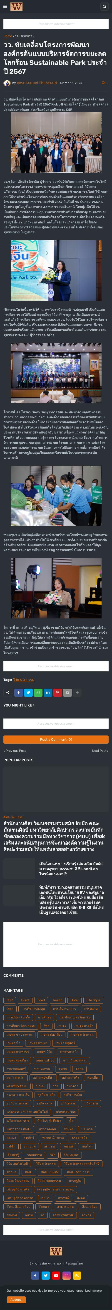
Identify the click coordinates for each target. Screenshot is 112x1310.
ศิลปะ (29, 1172)
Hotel (74, 1000)
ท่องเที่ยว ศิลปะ (17, 1086)
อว (43, 1215)
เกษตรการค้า (69, 1052)
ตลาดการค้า (70, 1078)
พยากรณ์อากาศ (53, 1138)
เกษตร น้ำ (13, 1043)
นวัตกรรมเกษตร (18, 1121)
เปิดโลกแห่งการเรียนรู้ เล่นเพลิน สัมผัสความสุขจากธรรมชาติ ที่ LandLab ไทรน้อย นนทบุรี (70, 869)
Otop (10, 1009)
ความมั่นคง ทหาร (75, 1060)
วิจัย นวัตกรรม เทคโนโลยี (81, 1164)
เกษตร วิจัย (44, 1052)
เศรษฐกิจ (75, 1181)
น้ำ (71, 1121)
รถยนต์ (68, 1146)
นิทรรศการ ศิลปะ (19, 1129)
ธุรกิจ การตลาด (17, 1103)
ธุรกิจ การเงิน (72, 1095)
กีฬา (46, 1026)
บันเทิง (68, 1129)
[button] (5, 6)
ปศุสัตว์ (29, 1138)
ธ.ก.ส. (40, 1086)
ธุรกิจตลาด (68, 1103)
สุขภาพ (12, 1215)
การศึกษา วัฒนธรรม (21, 1026)
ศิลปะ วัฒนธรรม (78, 1172)
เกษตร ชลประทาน (19, 1035)
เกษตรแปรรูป (45, 1060)
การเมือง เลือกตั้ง (18, 1017)
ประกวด (87, 1129)
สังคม (81, 1198)
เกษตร (61, 1026)
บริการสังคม (47, 1129)
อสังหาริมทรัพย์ (63, 1215)
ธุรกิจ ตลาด (44, 1103)
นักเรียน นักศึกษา (49, 1121)
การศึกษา (44, 1017)
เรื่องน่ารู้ (13, 1155)
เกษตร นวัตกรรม (82, 1035)
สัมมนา (44, 1207)
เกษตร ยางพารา (18, 1052)
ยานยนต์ (30, 1146)
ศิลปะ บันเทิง (50, 1172)
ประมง (11, 1138)
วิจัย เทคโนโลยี (17, 1164)
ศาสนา (12, 1172)
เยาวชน (49, 1146)
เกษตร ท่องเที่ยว (51, 1035)
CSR (10, 1000)
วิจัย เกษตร (71, 1155)
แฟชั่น (11, 1146)
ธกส (55, 1086)
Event (25, 1000)
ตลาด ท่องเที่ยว (43, 1078)
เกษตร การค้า (84, 1026)
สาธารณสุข (65, 1207)
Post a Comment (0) (56, 740)
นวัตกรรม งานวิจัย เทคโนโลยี (27, 1112)
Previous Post (16, 750)
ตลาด (79, 1069)
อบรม (29, 1215)
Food (41, 1000)
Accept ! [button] (16, 1300)
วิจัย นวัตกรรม (25, 36)
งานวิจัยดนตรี (16, 1069)
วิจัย (52, 1155)
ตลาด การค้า (16, 1078)
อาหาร (86, 1215)
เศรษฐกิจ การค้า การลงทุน (55, 1189)
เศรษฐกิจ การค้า (18, 1189)
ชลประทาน (42, 1069)
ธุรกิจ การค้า (46, 1095)
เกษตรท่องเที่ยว (17, 1060)
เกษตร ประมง (37, 1043)
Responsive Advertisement (56, 24)
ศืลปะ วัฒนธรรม (49, 1181)
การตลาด (91, 1009)
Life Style (93, 1000)
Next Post (99, 750)
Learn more (93, 1291)
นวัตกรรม (91, 1103)
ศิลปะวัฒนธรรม (18, 1181)
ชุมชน (62, 1069)
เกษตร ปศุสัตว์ (65, 1043)
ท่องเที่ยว (93, 1078)
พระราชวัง (79, 1138)
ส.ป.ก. (45, 1198)
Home (7, 36)
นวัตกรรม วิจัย (66, 1112)
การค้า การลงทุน (33, 1009)
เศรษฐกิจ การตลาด (20, 1198)
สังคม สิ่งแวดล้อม (18, 1207)
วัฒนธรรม (34, 1155)
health (57, 1000)
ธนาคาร (72, 1086)
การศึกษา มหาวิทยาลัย (74, 1017)
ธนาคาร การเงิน (18, 1095)
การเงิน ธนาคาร (64, 1009)
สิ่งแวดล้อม (89, 1207)
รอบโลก (86, 1146)
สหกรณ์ (63, 1198)
